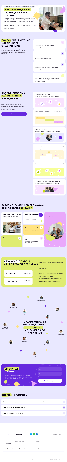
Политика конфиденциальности (33, 459)
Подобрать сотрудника (50, 381)
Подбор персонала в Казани (15, 6)
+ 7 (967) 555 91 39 (52, 434)
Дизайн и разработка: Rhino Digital (55, 459)
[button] (60, 2)
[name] (50, 369)
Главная (6, 6)
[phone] (50, 374)
